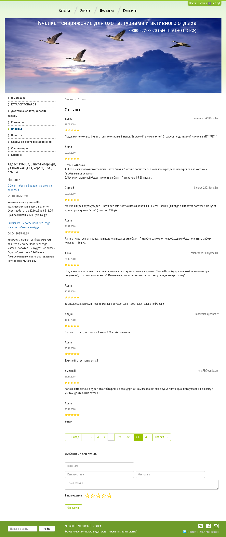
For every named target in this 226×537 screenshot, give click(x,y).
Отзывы (16, 129)
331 (147, 437)
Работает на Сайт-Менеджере (201, 531)
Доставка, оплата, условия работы (27, 113)
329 (128, 437)
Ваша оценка (73, 495)
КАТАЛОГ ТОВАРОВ (23, 104)
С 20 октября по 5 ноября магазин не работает (30, 188)
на (213, 3)
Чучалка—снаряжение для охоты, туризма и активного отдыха (115, 23)
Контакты (130, 10)
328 (119, 437)
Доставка (107, 10)
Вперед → (161, 437)
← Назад (73, 437)
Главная (69, 99)
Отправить (73, 507)
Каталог (64, 10)
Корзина (202, 3)
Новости (16, 135)
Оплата (85, 10)
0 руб (217, 3)
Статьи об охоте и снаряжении (31, 142)
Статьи (97, 525)
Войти (192, 3)
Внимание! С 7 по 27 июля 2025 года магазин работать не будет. (29, 225)
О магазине (18, 98)
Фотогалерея (20, 148)
